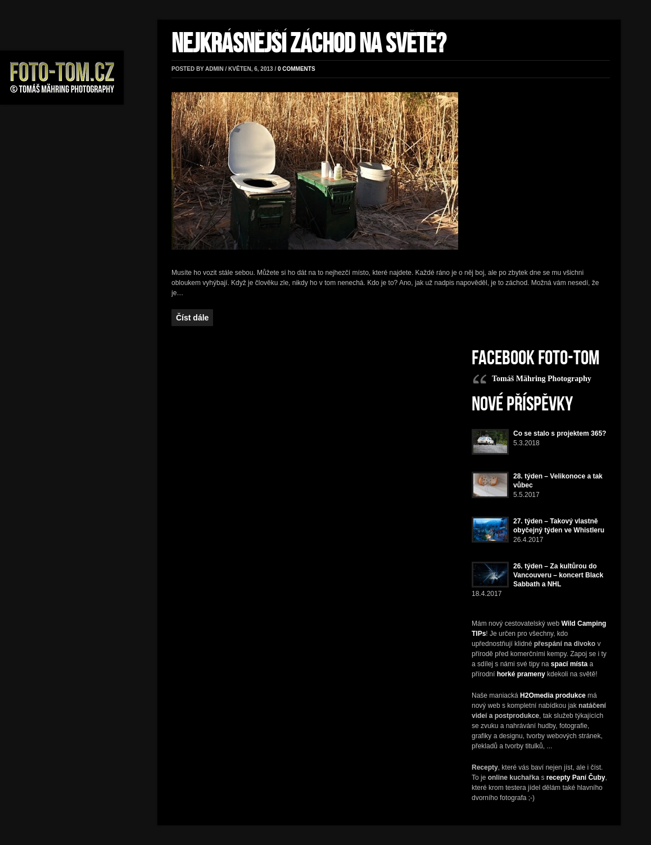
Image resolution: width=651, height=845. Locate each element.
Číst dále (192, 317)
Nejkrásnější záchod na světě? (308, 44)
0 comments (296, 69)
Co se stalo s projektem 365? (559, 433)
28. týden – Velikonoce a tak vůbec (558, 480)
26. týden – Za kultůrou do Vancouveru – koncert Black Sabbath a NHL (558, 575)
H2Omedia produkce (553, 695)
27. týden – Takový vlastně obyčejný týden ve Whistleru (558, 525)
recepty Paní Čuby (575, 777)
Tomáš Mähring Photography (541, 378)
